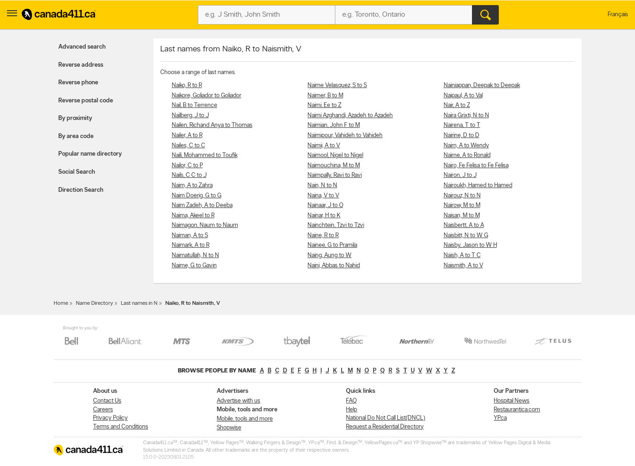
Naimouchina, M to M (334, 166)
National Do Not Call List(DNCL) (385, 418)
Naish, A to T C (462, 255)
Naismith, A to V (463, 266)
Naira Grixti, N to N (466, 116)
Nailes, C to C (188, 146)
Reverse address (80, 65)
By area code (76, 136)
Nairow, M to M (462, 205)
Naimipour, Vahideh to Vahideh (345, 135)
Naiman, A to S (190, 236)
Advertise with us (238, 401)
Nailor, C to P (187, 166)
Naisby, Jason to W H (470, 245)
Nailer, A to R (187, 135)
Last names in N (139, 303)
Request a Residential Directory (385, 427)
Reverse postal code (85, 101)
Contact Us (107, 401)
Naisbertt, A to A (464, 225)
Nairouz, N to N (462, 196)
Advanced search (82, 47)
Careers (103, 410)
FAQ (351, 401)
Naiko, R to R (187, 85)
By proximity (75, 118)
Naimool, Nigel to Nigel (335, 155)
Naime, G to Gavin (194, 266)
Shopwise (229, 428)
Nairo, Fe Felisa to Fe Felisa (476, 166)
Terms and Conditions (120, 427)
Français (618, 15)
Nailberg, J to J (190, 116)
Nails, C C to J (189, 175)
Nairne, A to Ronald (467, 155)
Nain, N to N (322, 186)
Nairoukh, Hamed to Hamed (478, 186)
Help (351, 410)
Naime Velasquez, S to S (337, 85)
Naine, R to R (323, 236)
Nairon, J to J (460, 175)
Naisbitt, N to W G (466, 236)
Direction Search (80, 190)
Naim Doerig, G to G (196, 196)
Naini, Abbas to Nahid (334, 266)
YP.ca (500, 418)
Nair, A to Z (457, 105)
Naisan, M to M (462, 216)
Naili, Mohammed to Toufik (205, 155)
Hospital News (511, 401)
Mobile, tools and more (245, 419)
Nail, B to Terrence (194, 105)
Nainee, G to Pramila (332, 245)
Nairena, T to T (462, 125)
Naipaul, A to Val (463, 96)
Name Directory (94, 303)
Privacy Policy (110, 418)
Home (61, 303)
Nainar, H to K (324, 216)
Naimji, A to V (324, 146)
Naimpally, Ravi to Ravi (335, 175)
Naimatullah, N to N (195, 255)
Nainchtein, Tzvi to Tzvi (336, 225)
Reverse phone (78, 83)
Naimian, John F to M (334, 125)
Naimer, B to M (325, 96)
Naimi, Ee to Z (324, 105)
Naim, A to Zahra (192, 186)
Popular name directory (90, 154)
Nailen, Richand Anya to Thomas (212, 125)
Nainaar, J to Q (325, 205)
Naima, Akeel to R (193, 216)
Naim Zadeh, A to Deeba (202, 205)
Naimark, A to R (190, 245)
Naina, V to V (323, 196)
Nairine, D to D (461, 135)
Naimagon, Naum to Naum (205, 225)
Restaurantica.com (517, 410)
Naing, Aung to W (330, 255)
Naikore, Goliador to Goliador (206, 96)
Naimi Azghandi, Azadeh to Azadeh (350, 116)
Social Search (76, 172)
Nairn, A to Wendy (466, 146)
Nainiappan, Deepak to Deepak (482, 85)
